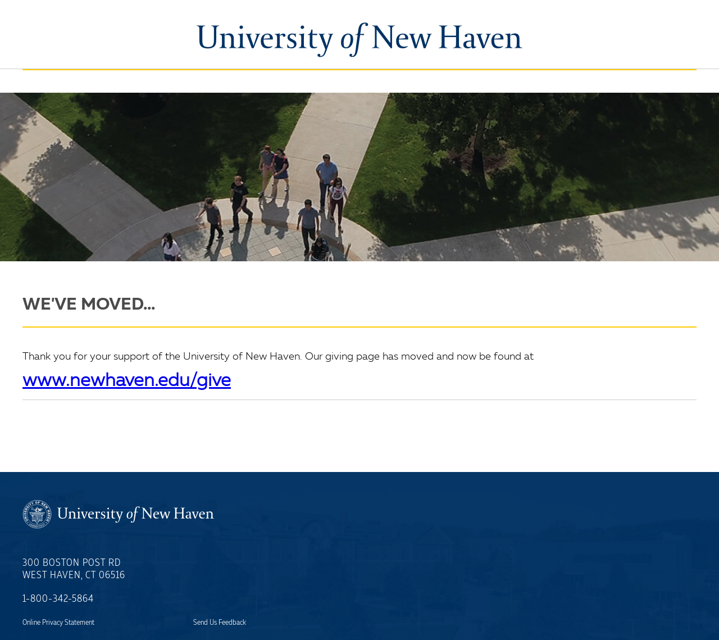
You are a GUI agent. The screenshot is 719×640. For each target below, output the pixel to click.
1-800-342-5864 (58, 599)
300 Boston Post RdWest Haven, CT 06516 (73, 569)
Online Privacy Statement (58, 623)
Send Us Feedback (219, 623)
